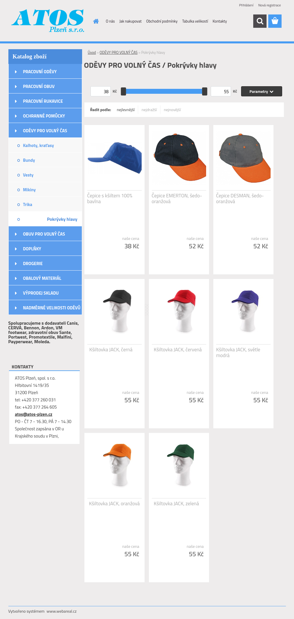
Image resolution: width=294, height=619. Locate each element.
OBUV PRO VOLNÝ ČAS (44, 234)
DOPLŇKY (32, 248)
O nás (110, 21)
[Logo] (48, 21)
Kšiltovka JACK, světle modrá (238, 352)
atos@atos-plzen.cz (33, 414)
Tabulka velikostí (195, 21)
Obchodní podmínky (161, 21)
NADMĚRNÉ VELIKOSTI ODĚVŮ (52, 307)
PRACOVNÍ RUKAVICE (43, 101)
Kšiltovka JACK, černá (110, 349)
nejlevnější (126, 109)
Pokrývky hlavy (62, 219)
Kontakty (220, 21)
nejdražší (149, 109)
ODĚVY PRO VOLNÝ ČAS (45, 130)
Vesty (28, 175)
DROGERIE (33, 263)
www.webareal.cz (62, 611)
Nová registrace (269, 5)
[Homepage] (95, 21)
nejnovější (172, 109)
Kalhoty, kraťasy (38, 145)
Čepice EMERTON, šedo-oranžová (177, 198)
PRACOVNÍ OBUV (39, 86)
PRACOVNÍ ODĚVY (40, 71)
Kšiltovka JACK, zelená (176, 503)
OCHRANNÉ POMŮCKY (44, 116)
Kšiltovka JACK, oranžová (114, 503)
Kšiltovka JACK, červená (178, 349)
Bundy (29, 160)
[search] (260, 21)
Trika (27, 204)
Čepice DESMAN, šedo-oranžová (240, 198)
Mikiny (29, 189)
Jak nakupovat (130, 21)
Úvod (92, 52)
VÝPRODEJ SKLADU (41, 293)
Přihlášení (246, 5)
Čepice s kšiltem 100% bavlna (109, 198)
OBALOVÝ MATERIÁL (42, 278)
